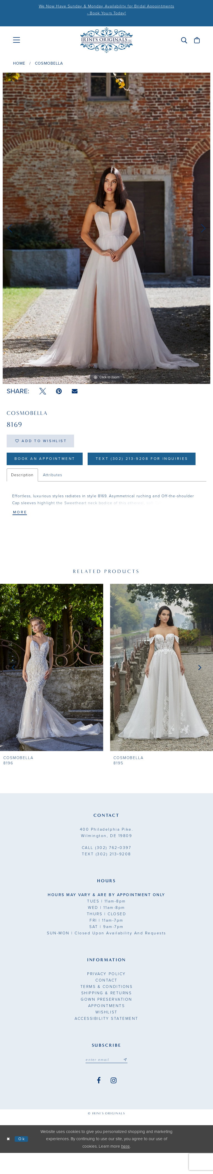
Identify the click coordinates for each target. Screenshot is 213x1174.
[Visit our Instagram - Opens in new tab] (113, 1101)
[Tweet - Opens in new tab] (42, 391)
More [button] (20, 533)
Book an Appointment (47, 460)
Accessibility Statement (106, 1039)
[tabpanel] (106, 228)
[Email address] (106, 1080)
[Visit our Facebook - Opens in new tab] (99, 1101)
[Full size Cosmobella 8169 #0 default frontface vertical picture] (106, 228)
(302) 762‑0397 (106, 868)
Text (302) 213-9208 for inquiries (64, 478)
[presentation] (51, 688)
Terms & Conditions (106, 1007)
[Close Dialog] (8, 1160)
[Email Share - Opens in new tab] (74, 391)
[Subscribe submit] (126, 1080)
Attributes (52, 495)
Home (19, 63)
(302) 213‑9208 (106, 875)
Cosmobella (49, 63)
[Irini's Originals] (106, 40)
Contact (106, 1001)
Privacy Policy (106, 994)
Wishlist (106, 1033)
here (125, 1167)
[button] (184, 40)
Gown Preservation (106, 1020)
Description (22, 495)
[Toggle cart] (197, 40)
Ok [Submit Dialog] (23, 1159)
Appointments (106, 1026)
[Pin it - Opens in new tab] (59, 391)
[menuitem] (16, 40)
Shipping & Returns (106, 1013)
